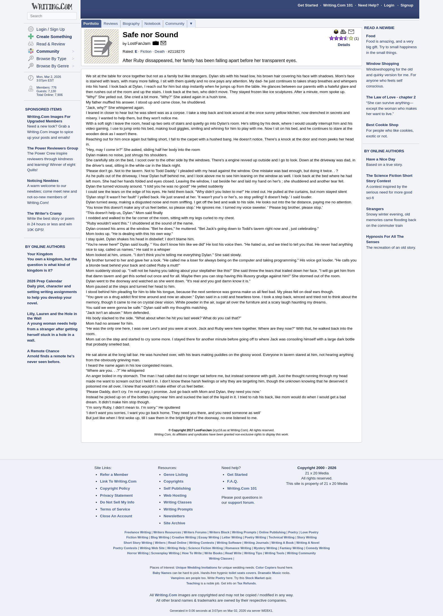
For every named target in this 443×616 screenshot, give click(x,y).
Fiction (145, 51)
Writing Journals (256, 542)
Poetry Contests (125, 548)
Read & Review (50, 44)
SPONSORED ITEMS (43, 109)
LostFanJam (139, 43)
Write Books (213, 553)
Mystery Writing (265, 548)
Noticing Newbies (52, 192)
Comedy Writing (318, 548)
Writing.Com (166, 595)
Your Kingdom (40, 254)
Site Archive (174, 523)
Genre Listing (176, 474)
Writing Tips (253, 553)
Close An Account (116, 516)
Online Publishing (272, 532)
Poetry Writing (255, 537)
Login (389, 5)
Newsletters (174, 516)
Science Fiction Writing (205, 548)
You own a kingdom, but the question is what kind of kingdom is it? (52, 264)
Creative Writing (184, 537)
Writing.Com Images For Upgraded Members (50, 127)
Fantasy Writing (291, 548)
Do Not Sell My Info (117, 502)
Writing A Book (283, 542)
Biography (131, 23)
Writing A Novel (308, 542)
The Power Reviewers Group (52, 159)
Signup (407, 5)
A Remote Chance (43, 351)
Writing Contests (201, 542)
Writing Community (301, 553)
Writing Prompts (178, 509)
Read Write (233, 553)
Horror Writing (138, 553)
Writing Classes (178, 502)
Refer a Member (114, 474)
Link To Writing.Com (118, 481)
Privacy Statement (116, 495)
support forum (241, 502)
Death (160, 51)
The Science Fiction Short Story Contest (389, 186)
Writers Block (219, 532)
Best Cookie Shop (390, 130)
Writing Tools (275, 553)
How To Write (192, 553)
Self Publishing (177, 488)
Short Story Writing (137, 542)
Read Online (177, 542)
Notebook (152, 23)
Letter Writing (232, 537)
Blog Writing (160, 537)
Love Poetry (310, 532)
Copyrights (173, 481)
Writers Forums (195, 532)
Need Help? (368, 5)
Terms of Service (115, 509)
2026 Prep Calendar (44, 281)
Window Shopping (391, 74)
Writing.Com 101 (338, 5)
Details (344, 45)
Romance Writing (238, 548)
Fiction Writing (137, 537)
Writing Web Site (152, 548)
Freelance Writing (138, 532)
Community (174, 23)
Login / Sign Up (50, 29)
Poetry (293, 532)
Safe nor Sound (150, 34)
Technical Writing (282, 537)
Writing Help (176, 548)
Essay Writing (209, 537)
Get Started (308, 5)
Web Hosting (175, 495)
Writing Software (229, 542)
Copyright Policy (115, 488)
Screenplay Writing (165, 553)
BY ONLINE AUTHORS (45, 247)
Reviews (111, 23)
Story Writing (307, 537)
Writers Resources (167, 532)
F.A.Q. (232, 481)
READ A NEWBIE (379, 28)
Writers (160, 542)
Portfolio (91, 23)
